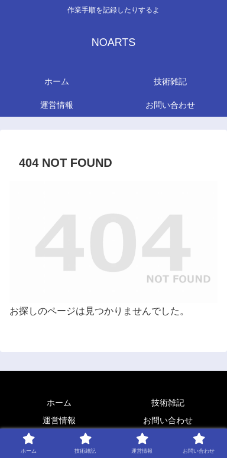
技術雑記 (167, 402)
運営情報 (59, 420)
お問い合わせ (168, 420)
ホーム (59, 402)
